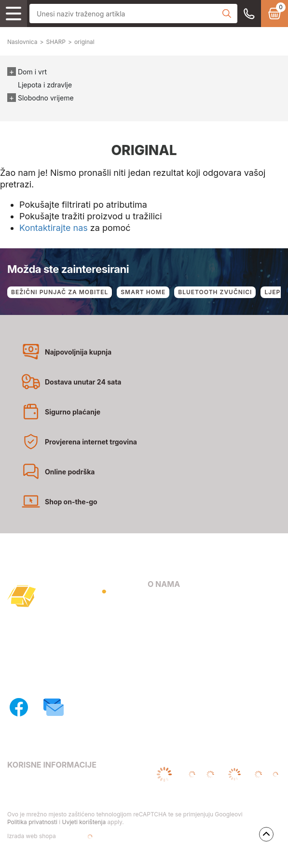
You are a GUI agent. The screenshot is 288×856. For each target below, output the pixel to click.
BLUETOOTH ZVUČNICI (215, 292)
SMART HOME (143, 292)
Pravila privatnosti (37, 797)
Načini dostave (172, 645)
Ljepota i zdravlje (45, 85)
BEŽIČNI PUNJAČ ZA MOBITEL (59, 292)
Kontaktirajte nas (53, 228)
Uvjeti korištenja (84, 822)
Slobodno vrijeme (46, 98)
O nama (160, 603)
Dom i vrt (32, 72)
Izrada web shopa (62, 837)
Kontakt (160, 617)
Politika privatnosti (32, 822)
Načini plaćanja (173, 631)
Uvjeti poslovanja (35, 784)
